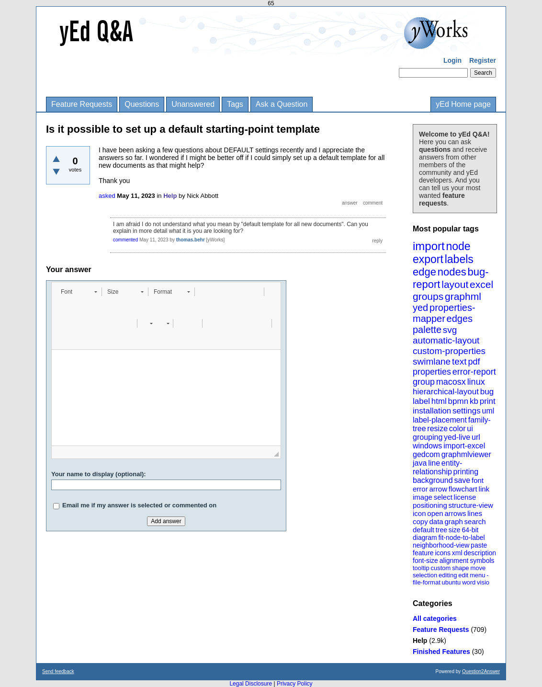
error (420, 489)
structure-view (471, 505)
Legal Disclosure (250, 683)
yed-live (457, 437)
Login (452, 60)
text (459, 361)
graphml (463, 296)
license (465, 497)
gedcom (426, 454)
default (423, 530)
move (478, 568)
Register (482, 60)
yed (420, 307)
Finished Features (441, 651)
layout (454, 284)
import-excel (464, 446)
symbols (482, 560)
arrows (455, 513)
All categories (435, 618)
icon (419, 513)
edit (463, 575)
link (484, 489)
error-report (474, 372)
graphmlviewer (466, 454)
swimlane (432, 361)
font (478, 480)
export (428, 259)
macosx (451, 382)
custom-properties (449, 351)
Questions (141, 104)
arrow (438, 489)
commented (125, 239)
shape (460, 568)
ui (470, 428)
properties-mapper (444, 313)
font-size (425, 560)
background (433, 480)
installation (432, 410)
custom (440, 568)
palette (427, 329)
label (421, 401)
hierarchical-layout (446, 391)
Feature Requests (81, 104)
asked (107, 195)
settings (466, 410)
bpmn (458, 401)
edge (424, 272)
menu (478, 575)
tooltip (421, 568)
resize (437, 428)
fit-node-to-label (461, 537)
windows (427, 446)
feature (423, 553)
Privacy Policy (295, 683)
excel (481, 284)
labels (459, 259)
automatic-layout (446, 340)
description (479, 553)
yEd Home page (463, 104)
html (439, 401)
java (420, 463)
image (422, 497)
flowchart (463, 489)
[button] (79, 291)
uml (488, 411)
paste (479, 545)
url (476, 437)
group (424, 382)
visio (483, 582)
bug (487, 391)
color (457, 428)
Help (420, 640)
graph (453, 521)
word (468, 582)
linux (476, 382)
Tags (235, 104)
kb (474, 401)
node (458, 246)
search (475, 521)
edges (460, 318)
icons (443, 553)
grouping (427, 437)
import (429, 246)
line (434, 463)
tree (441, 530)
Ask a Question (282, 104)
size (455, 530)
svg (450, 330)
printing (465, 472)
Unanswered (193, 104)
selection (425, 575)
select (443, 497)
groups (428, 296)
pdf (474, 361)
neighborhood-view (441, 545)
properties (432, 372)
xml (457, 553)
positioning (430, 505)
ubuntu (451, 582)
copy (420, 521)
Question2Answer (481, 671)
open (435, 513)
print (488, 401)
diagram (425, 537)
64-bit (470, 530)
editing (448, 575)
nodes (452, 272)
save (462, 480)
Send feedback (58, 671)
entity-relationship (437, 467)
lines (474, 513)
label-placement (440, 420)
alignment (454, 560)
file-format (426, 582)
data (436, 521)
